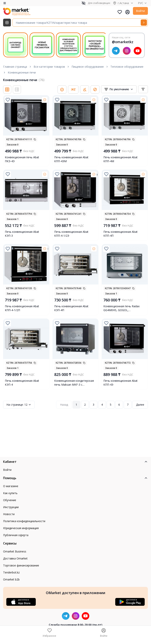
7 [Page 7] (127, 404)
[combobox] (119, 89)
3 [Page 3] (93, 404)
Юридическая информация (21, 528)
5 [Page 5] (110, 404)
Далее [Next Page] (140, 404)
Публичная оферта (15, 535)
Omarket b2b (11, 579)
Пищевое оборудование (88, 66)
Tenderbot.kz (11, 572)
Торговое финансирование (21, 565)
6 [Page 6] (119, 404)
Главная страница (15, 66)
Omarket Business (14, 551)
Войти (140, 11)
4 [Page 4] (102, 404)
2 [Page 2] (85, 404)
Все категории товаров (49, 66)
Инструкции (11, 507)
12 (18, 405)
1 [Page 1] (76, 404)
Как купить (10, 493)
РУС (143, 3)
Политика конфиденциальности (24, 521)
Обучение (9, 500)
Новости (9, 514)
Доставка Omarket (15, 558)
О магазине (10, 486)
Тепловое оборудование (126, 66)
